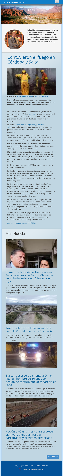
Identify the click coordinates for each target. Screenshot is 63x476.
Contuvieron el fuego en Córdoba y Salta (31, 59)
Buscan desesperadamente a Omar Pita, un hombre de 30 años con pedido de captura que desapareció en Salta (31, 380)
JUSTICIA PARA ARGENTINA (14, 2)
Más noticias (53, 456)
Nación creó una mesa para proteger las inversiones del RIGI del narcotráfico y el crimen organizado (30, 434)
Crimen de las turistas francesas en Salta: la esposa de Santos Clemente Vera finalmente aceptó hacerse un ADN (29, 276)
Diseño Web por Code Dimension (33, 470)
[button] (4, 14)
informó (32, 114)
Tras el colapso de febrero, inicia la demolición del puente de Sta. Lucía (29, 329)
